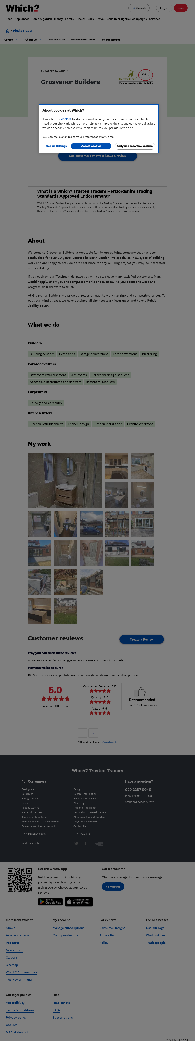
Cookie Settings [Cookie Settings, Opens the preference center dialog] (56, 146)
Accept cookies (91, 146)
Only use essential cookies (135, 146)
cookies (66, 119)
